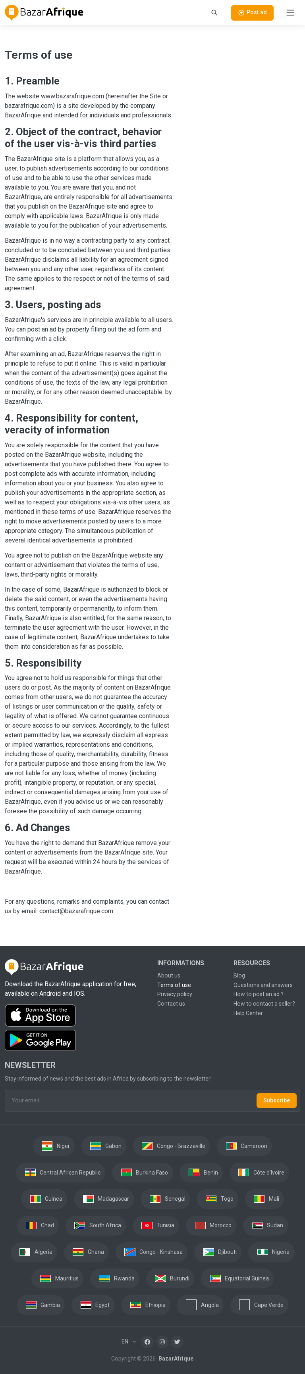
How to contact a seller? (264, 1003)
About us (168, 975)
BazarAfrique (175, 1358)
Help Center (248, 1013)
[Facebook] (147, 1342)
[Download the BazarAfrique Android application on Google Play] (76, 1040)
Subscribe (276, 1100)
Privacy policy (174, 994)
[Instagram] (162, 1342)
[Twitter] (177, 1342)
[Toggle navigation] (290, 12)
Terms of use (174, 985)
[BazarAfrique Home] (44, 13)
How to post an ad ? (259, 994)
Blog (239, 975)
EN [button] (125, 1341)
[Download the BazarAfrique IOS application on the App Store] (76, 1015)
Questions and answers (263, 985)
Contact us (171, 1003)
